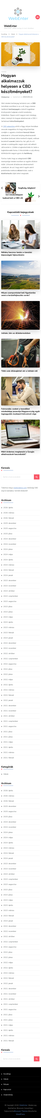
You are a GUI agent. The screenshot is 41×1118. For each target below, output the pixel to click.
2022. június (8, 674)
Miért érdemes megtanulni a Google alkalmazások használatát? (17, 453)
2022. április (8, 685)
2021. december (9, 705)
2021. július (7, 731)
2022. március (8, 690)
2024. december (9, 539)
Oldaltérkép (8, 1095)
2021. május (8, 742)
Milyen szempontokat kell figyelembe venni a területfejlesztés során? (18, 294)
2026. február (8, 518)
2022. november (9, 648)
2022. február (8, 695)
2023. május (8, 617)
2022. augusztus (9, 664)
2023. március (8, 627)
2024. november (9, 544)
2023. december (9, 580)
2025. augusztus (9, 528)
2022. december (9, 643)
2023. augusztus (9, 601)
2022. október (9, 653)
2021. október (9, 716)
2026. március (8, 513)
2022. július (7, 669)
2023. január (8, 638)
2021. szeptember (10, 721)
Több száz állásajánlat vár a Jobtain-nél (19, 371)
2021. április (8, 747)
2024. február (8, 570)
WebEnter (10, 26)
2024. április (8, 560)
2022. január (8, 700)
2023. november (9, 586)
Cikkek (3, 72)
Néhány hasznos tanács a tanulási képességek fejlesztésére (16, 253)
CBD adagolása (9, 126)
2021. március (8, 752)
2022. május (8, 679)
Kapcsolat (7, 1089)
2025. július (7, 533)
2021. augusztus (9, 726)
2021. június (8, 737)
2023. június (8, 612)
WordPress (20, 1114)
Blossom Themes (21, 1111)
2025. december (9, 523)
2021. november (9, 711)
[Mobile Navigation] (37, 17)
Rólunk (6, 1084)
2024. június (8, 549)
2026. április (8, 507)
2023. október (9, 591)
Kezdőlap (7, 1074)
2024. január (8, 575)
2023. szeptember (10, 596)
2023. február (8, 632)
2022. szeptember (10, 658)
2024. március (8, 565)
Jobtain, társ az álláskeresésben (15, 333)
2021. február (8, 758)
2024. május (8, 554)
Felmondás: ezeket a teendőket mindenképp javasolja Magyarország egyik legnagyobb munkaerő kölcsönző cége (20, 411)
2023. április (8, 622)
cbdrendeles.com (20, 488)
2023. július (7, 606)
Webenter (5, 97)
